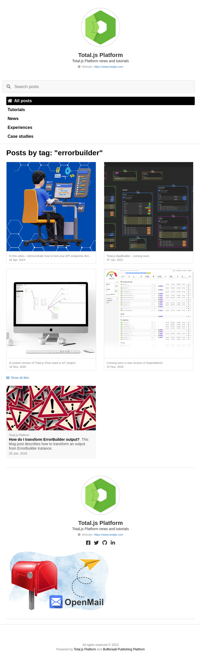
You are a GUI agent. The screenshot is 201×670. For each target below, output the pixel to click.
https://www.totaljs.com (108, 66)
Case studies (21, 136)
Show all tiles (17, 378)
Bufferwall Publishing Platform (124, 649)
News (13, 118)
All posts (20, 101)
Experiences (20, 127)
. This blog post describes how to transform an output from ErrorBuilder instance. (48, 443)
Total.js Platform (85, 649)
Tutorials (16, 109)
